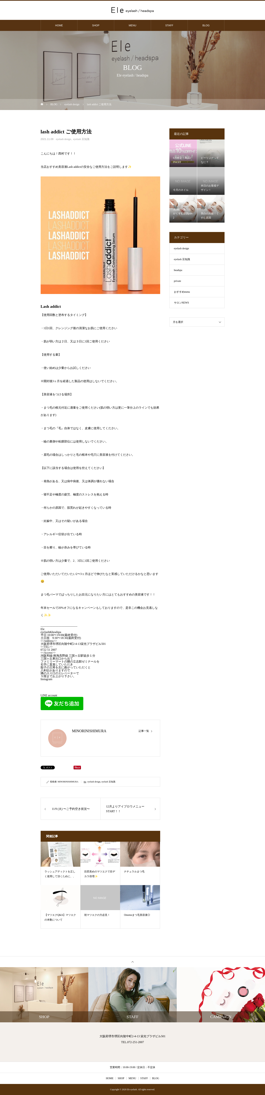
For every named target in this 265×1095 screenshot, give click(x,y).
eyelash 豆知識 (81, 139)
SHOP (95, 25)
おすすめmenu (182, 291)
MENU (132, 25)
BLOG (206, 25)
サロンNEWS (181, 302)
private (177, 281)
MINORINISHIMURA (89, 731)
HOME (59, 25)
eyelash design (63, 139)
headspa (178, 270)
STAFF (169, 25)
